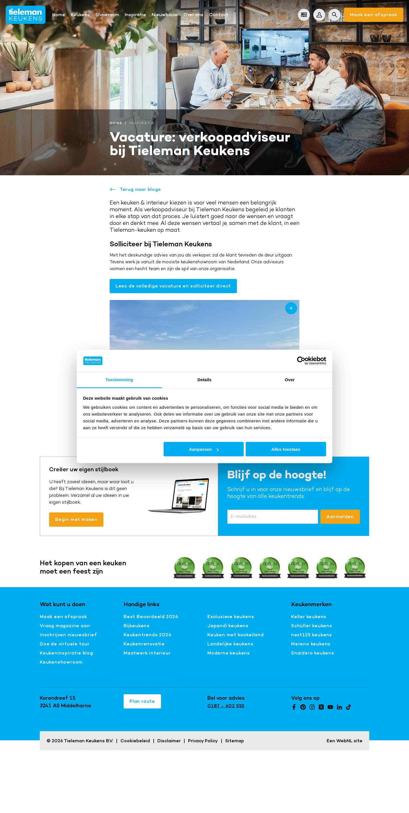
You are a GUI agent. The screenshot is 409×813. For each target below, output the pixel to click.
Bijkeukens (137, 625)
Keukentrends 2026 (148, 634)
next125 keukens (311, 634)
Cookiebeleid (135, 740)
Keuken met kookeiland (235, 634)
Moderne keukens (228, 653)
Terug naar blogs (135, 189)
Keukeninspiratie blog (66, 653)
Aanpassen (204, 449)
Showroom (107, 14)
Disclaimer (169, 740)
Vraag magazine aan (65, 625)
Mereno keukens (311, 644)
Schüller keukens (311, 625)
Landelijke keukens (230, 644)
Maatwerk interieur (147, 653)
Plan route (142, 701)
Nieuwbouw (165, 14)
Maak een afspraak (373, 14)
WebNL (344, 740)
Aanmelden (340, 516)
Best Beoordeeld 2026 (151, 616)
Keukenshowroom (61, 662)
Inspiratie (135, 14)
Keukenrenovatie (144, 644)
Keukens (80, 14)
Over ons (193, 14)
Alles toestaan (286, 449)
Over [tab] (290, 379)
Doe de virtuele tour (64, 644)
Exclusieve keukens (230, 616)
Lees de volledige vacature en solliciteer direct (173, 286)
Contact (218, 14)
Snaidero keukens (312, 653)
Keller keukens (308, 616)
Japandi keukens (228, 625)
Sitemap (234, 740)
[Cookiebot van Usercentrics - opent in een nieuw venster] (301, 361)
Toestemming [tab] (119, 379)
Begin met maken (76, 519)
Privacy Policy (203, 740)
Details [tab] (204, 379)
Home (58, 14)
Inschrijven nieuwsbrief (68, 634)
